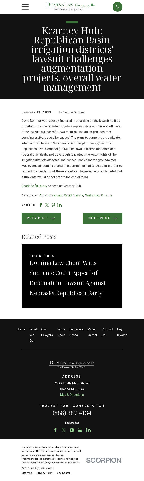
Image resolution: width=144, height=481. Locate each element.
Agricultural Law (50, 195)
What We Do (33, 335)
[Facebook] (55, 430)
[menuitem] (27, 473)
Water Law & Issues (98, 195)
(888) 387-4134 (72, 413)
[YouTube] (72, 430)
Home (21, 329)
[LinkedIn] (88, 430)
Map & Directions (72, 394)
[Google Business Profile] (80, 430)
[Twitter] (64, 430)
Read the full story (34, 186)
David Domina (73, 195)
